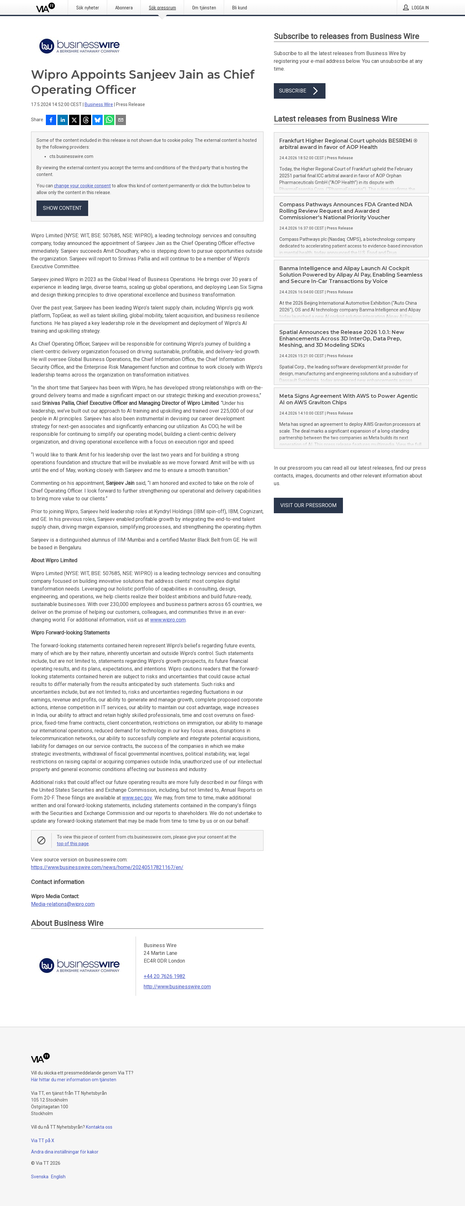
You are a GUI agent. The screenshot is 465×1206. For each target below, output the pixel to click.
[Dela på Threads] (86, 120)
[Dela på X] (74, 120)
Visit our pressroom (308, 505)
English (58, 1176)
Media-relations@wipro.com (63, 904)
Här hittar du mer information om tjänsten (73, 1079)
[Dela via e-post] (121, 120)
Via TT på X (42, 1140)
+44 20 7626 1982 (164, 976)
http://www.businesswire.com (177, 987)
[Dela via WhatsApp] (109, 120)
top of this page (73, 843)
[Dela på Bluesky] (97, 120)
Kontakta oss (99, 1127)
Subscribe (299, 91)
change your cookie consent (82, 185)
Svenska (39, 1176)
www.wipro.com (168, 620)
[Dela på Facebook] (51, 120)
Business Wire (99, 104)
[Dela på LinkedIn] (62, 120)
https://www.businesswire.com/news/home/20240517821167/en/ (107, 867)
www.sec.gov (137, 798)
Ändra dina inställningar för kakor (64, 1151)
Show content (62, 208)
